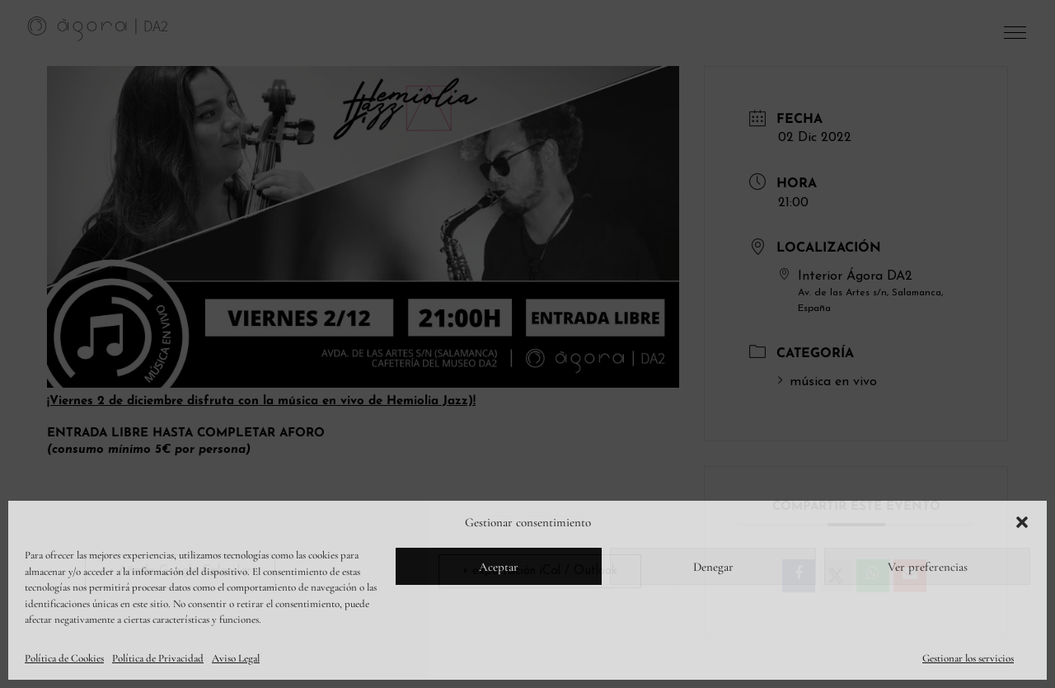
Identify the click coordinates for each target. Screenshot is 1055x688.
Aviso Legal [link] (236, 658)
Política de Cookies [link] (64, 658)
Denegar (713, 566)
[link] (98, 28)
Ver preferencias (928, 566)
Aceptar (498, 566)
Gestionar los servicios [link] (968, 658)
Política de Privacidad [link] (158, 658)
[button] (1022, 522)
